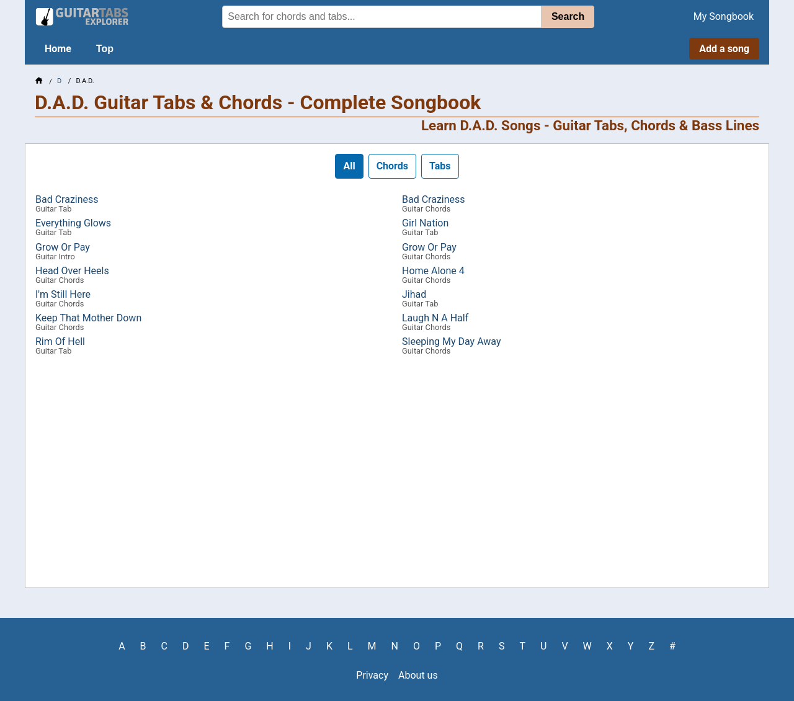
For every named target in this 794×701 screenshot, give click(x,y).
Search (567, 16)
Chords (392, 166)
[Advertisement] (397, 476)
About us (418, 675)
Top (105, 48)
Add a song (724, 49)
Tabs (440, 166)
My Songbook (724, 16)
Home (58, 49)
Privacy (372, 675)
